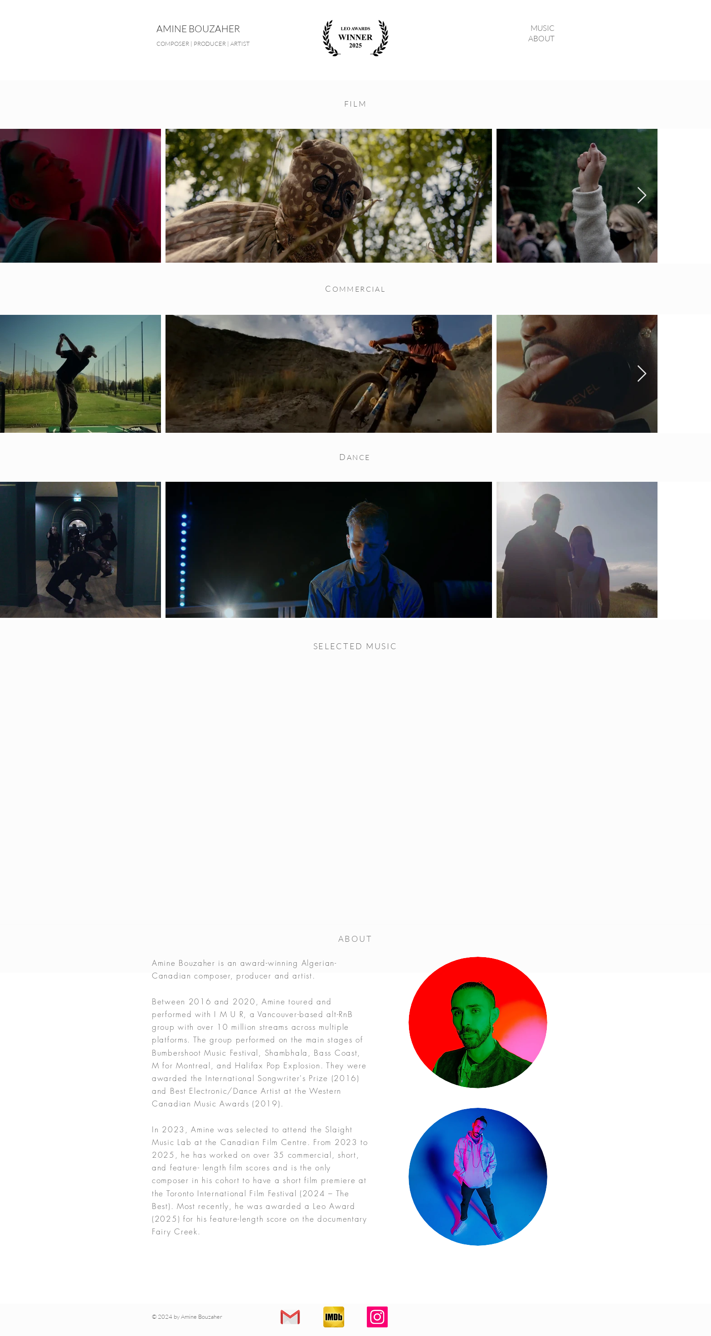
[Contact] (290, 1317)
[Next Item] (642, 196)
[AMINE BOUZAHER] (229, 29)
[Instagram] (377, 1317)
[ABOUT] (515, 38)
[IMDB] (333, 1317)
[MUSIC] (515, 28)
